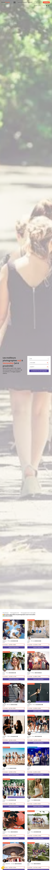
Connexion (38, 2)
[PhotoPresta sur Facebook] (43, 5)
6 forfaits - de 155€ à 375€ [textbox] (9, 772)
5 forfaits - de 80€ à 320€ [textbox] (34, 772)
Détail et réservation (14, 647)
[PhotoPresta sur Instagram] (45, 5)
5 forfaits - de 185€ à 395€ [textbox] (34, 676)
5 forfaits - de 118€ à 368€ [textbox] (9, 644)
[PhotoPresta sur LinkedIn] (48, 5)
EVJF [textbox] (31, 358)
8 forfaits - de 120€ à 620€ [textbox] (9, 740)
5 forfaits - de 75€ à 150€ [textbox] (9, 708)
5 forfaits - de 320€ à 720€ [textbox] (34, 644)
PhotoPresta (5, 613)
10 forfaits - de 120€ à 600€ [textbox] (34, 740)
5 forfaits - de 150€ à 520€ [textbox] (9, 867)
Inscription (46, 2)
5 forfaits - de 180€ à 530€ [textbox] (9, 835)
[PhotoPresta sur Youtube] (47, 5)
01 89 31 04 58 (38, 5)
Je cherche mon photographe (39, 371)
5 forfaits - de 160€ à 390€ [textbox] (34, 708)
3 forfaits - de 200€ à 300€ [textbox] (34, 835)
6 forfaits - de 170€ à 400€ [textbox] (34, 867)
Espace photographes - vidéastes (25, 2)
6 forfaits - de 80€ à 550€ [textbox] (34, 804)
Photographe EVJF (14, 613)
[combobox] (39, 358)
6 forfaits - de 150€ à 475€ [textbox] (9, 676)
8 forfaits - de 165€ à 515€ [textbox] (9, 804)
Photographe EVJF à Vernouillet (28, 613)
